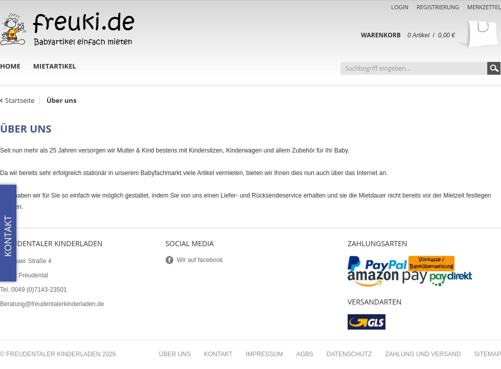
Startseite (20, 100)
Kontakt (218, 354)
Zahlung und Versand (423, 354)
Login (399, 7)
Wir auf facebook (200, 260)
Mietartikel (54, 66)
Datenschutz (349, 354)
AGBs (304, 354)
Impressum (264, 354)
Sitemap (487, 354)
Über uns (175, 354)
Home (10, 66)
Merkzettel (484, 7)
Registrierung (438, 7)
